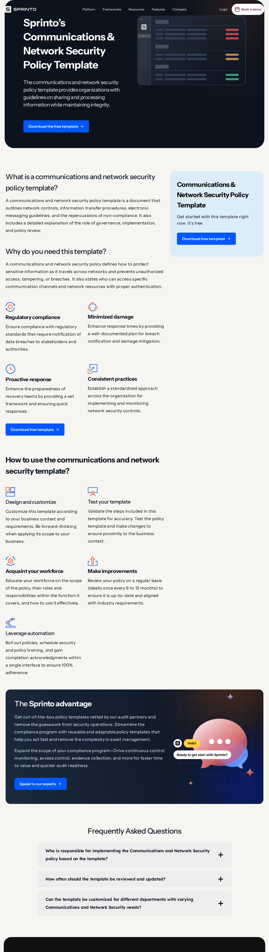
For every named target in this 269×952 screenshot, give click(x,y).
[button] (56, 126)
